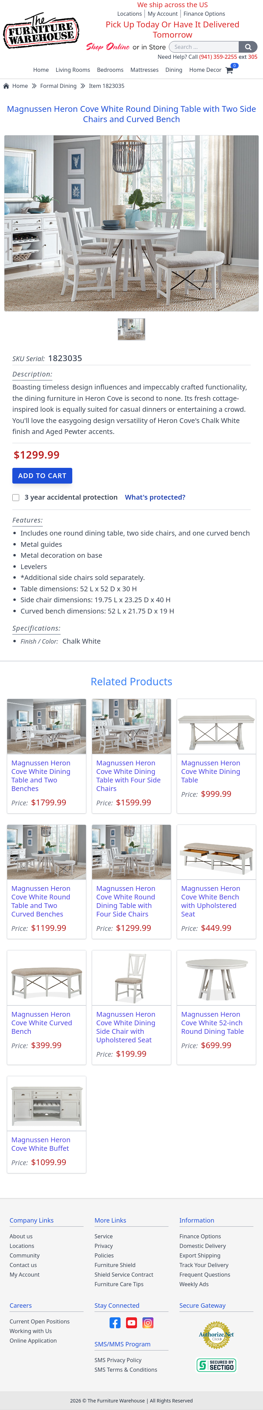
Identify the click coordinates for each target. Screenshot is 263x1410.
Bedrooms (110, 70)
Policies (104, 1255)
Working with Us (31, 1331)
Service (104, 1236)
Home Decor (205, 70)
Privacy (104, 1246)
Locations (129, 13)
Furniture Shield (115, 1265)
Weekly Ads (194, 1284)
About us (21, 1236)
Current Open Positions (40, 1321)
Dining (174, 70)
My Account (163, 13)
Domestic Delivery (202, 1246)
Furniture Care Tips (119, 1284)
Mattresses (144, 70)
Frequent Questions (204, 1274)
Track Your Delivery (203, 1265)
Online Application (33, 1340)
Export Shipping (200, 1255)
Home (41, 70)
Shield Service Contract (124, 1274)
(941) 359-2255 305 (228, 57)
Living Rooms (73, 70)
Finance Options (204, 13)
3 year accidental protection (72, 497)
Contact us (23, 1265)
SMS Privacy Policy (118, 1360)
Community (25, 1255)
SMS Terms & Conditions (126, 1369)
